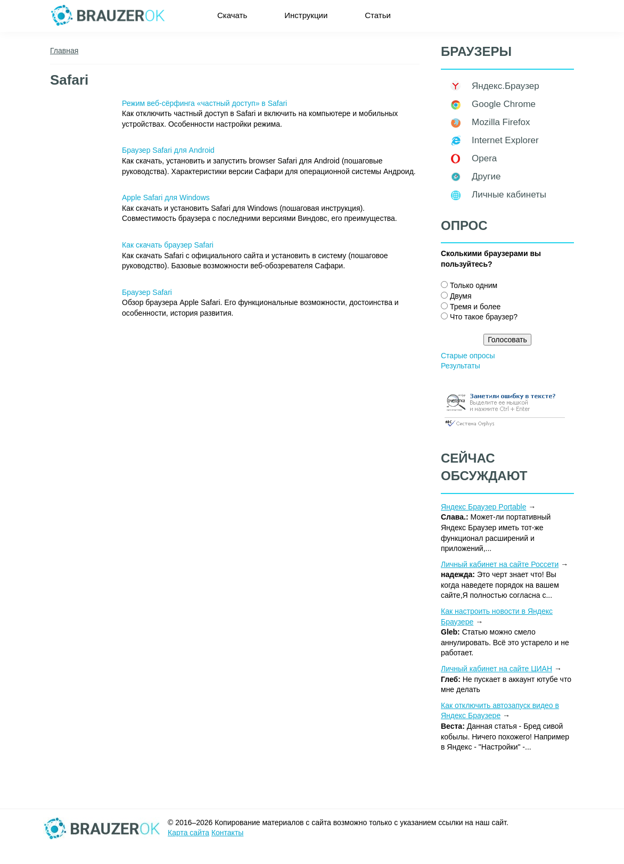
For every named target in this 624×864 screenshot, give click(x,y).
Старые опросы (468, 355)
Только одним (473, 285)
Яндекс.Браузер (505, 86)
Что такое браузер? (484, 316)
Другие (486, 176)
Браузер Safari (147, 292)
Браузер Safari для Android (168, 150)
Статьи (378, 15)
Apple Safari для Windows (166, 197)
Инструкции (305, 15)
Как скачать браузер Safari (168, 245)
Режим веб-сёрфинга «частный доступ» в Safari (204, 103)
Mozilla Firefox (501, 122)
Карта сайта (188, 832)
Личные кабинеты (509, 195)
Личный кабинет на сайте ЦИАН (496, 668)
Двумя (461, 296)
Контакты (227, 832)
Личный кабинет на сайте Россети (500, 564)
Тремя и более (475, 306)
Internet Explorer (505, 140)
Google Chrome (504, 104)
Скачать (232, 15)
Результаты (460, 365)
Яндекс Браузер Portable (483, 507)
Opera (484, 158)
